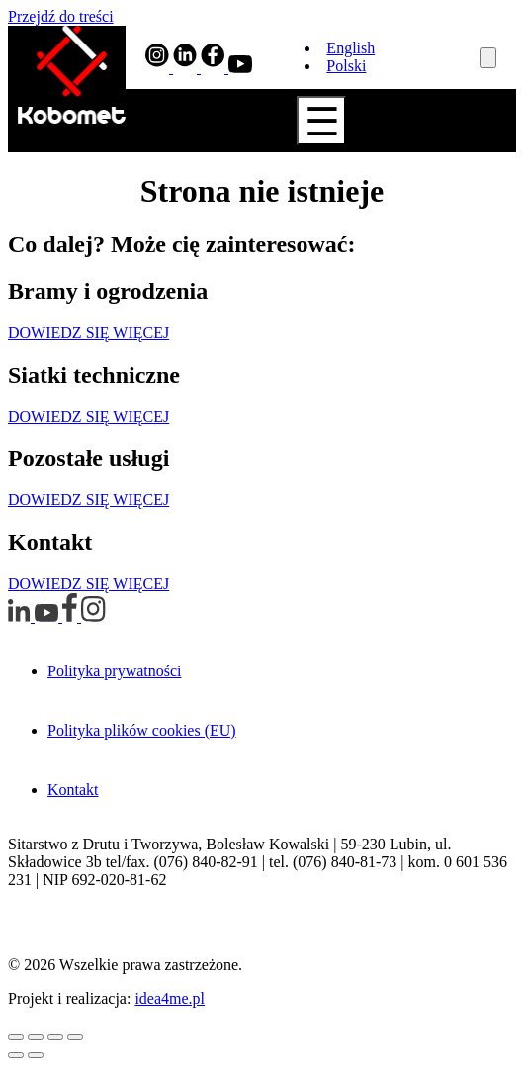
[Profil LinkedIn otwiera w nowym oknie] (187, 67)
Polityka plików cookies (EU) (141, 730)
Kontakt (73, 789)
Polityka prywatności (114, 671)
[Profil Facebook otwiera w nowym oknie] (214, 67)
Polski (346, 65)
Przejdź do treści (61, 16)
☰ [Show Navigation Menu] (322, 121)
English (350, 48)
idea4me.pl (169, 998)
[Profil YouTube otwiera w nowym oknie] (240, 67)
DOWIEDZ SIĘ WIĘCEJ (88, 332)
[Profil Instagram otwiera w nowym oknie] (159, 67)
